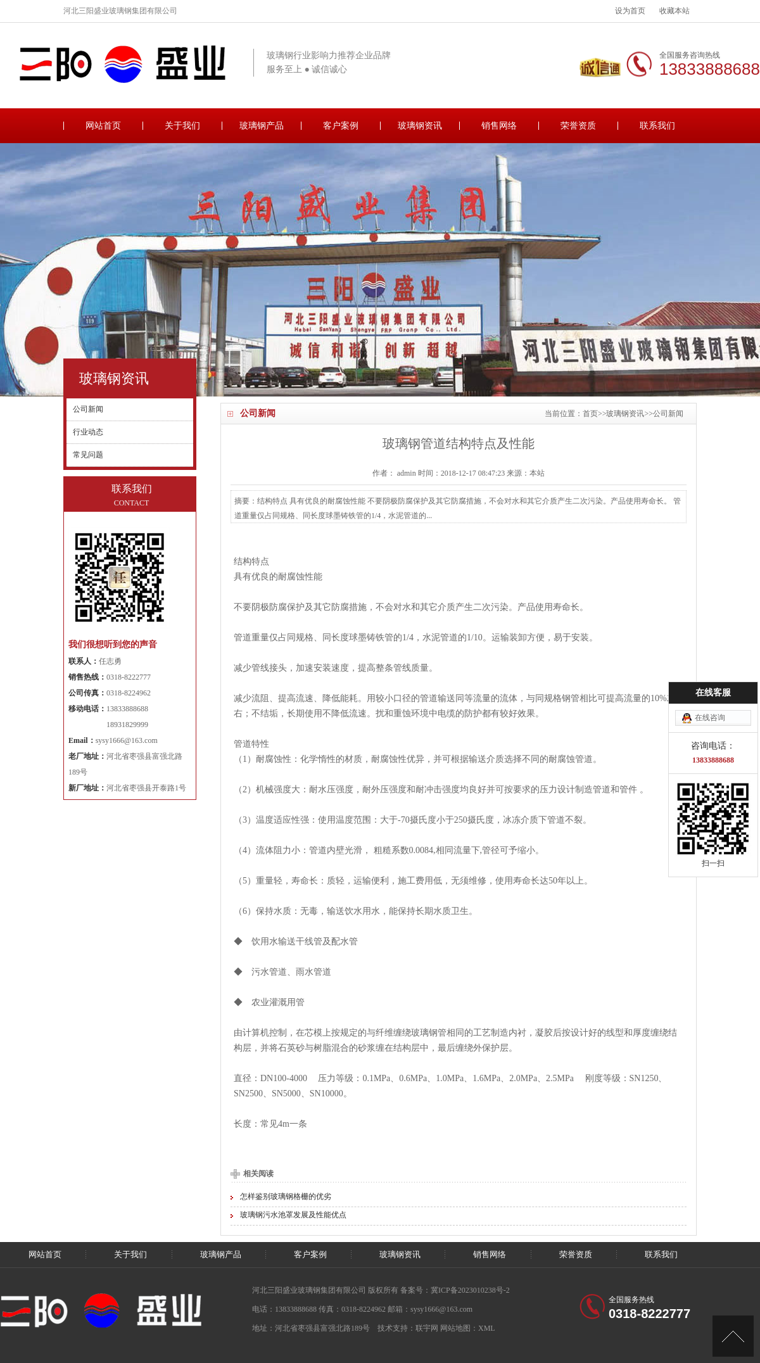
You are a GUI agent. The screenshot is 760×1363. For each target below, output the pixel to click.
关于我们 (182, 125)
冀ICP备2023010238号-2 (470, 1290)
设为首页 (630, 10)
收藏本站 (674, 10)
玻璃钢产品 (261, 125)
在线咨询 (710, 717)
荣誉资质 (578, 125)
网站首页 (103, 125)
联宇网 (426, 1328)
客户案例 (340, 125)
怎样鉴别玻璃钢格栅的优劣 (285, 1196)
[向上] (733, 1336)
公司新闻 (668, 413)
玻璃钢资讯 (420, 125)
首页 (590, 413)
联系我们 (657, 125)
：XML (483, 1328)
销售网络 (499, 125)
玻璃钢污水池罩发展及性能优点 (293, 1214)
